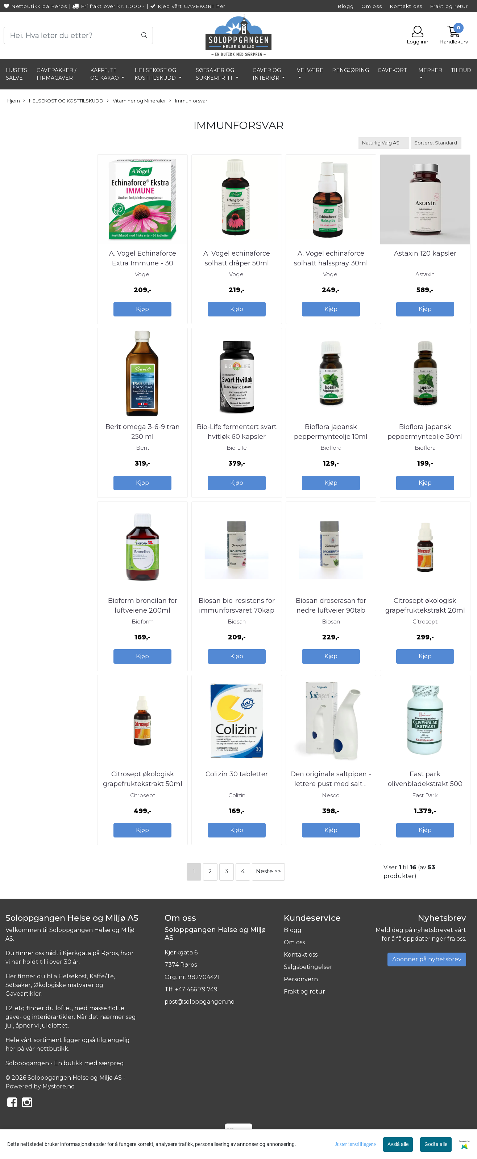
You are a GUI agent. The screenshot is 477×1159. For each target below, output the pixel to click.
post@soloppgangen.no (200, 1001)
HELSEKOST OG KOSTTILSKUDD (155, 74)
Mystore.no (58, 1086)
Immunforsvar (188, 101)
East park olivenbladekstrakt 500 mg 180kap (425, 784)
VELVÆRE (310, 70)
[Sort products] (436, 142)
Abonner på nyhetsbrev (426, 959)
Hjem (13, 101)
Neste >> (268, 871)
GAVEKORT (392, 70)
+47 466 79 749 (196, 989)
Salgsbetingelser (308, 966)
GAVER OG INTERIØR (267, 74)
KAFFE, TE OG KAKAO (105, 74)
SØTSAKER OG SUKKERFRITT (215, 74)
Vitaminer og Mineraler (136, 101)
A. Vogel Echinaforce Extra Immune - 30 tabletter (142, 263)
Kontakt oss (406, 6)
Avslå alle (397, 1144)
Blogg (345, 6)
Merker (430, 70)
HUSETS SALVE (16, 74)
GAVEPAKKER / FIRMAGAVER (56, 74)
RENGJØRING (350, 70)
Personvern (301, 979)
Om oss (371, 6)
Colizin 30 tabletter (237, 774)
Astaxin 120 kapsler (425, 253)
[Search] (78, 35)
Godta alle (435, 1144)
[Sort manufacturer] (383, 142)
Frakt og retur (449, 6)
